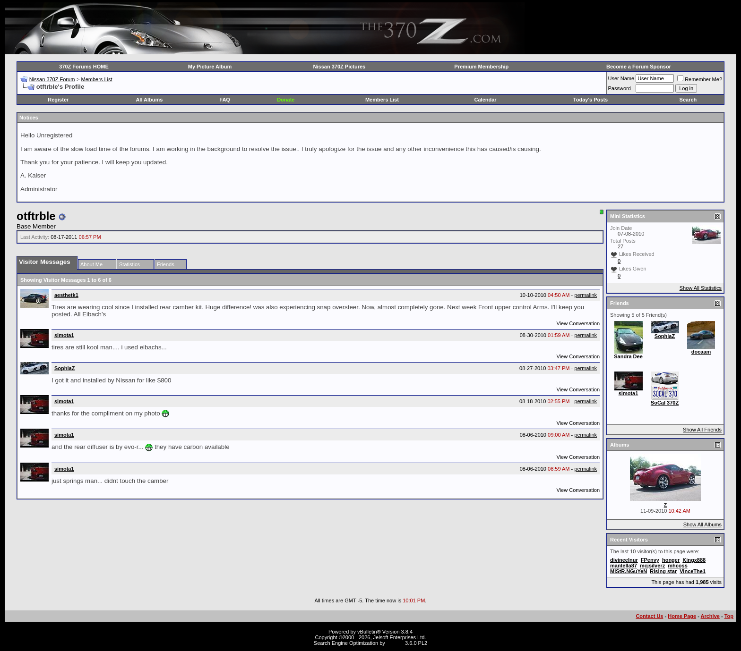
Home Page (682, 616)
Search (688, 99)
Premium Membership (481, 66)
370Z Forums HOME (84, 66)
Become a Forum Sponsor (638, 66)
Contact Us (649, 616)
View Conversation (578, 323)
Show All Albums (702, 524)
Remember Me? (699, 79)
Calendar (485, 99)
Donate (285, 99)
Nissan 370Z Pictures (339, 66)
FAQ (224, 99)
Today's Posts (590, 99)
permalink (585, 295)
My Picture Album (210, 66)
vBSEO (395, 643)
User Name (621, 78)
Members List (96, 79)
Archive (710, 616)
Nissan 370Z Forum (52, 79)
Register (58, 99)
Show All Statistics (701, 288)
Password (619, 88)
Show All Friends (702, 429)
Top (728, 616)
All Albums (149, 99)
